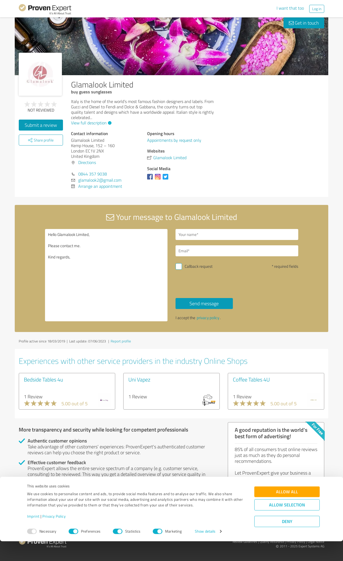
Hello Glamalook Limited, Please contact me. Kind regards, (106, 275)
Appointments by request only (174, 140)
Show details (205, 551)
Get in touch (304, 23)
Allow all (287, 511)
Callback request (198, 266)
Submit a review (41, 125)
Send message (204, 303)
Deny (287, 541)
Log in (316, 8)
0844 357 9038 (92, 174)
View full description (90, 123)
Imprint (33, 536)
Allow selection (287, 524)
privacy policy (208, 317)
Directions (87, 162)
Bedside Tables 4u (43, 379)
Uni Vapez (139, 379)
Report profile (121, 341)
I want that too (290, 8)
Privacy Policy (54, 536)
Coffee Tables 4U (251, 379)
